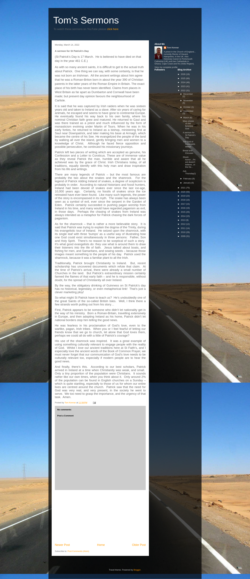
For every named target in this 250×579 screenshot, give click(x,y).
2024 (183, 82)
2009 (183, 236)
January (187, 183)
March (186, 117)
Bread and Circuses (188, 151)
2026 (183, 74)
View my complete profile (165, 67)
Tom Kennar (173, 47)
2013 (183, 220)
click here (112, 29)
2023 (183, 86)
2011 (183, 228)
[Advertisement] (100, 516)
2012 (183, 224)
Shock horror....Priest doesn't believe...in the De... (189, 162)
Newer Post (62, 544)
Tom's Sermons (86, 20)
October (187, 107)
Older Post (139, 544)
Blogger (137, 570)
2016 (183, 208)
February (187, 178)
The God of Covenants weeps (189, 144)
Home (101, 544)
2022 (183, 90)
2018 (183, 200)
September (188, 111)
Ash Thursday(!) (189, 172)
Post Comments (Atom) (78, 551)
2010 (183, 232)
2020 (183, 192)
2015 (183, 212)
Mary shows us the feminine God (188, 125)
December (188, 94)
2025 (183, 78)
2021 (183, 188)
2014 (183, 216)
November (188, 100)
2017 (183, 204)
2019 (183, 196)
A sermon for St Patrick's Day (189, 135)
